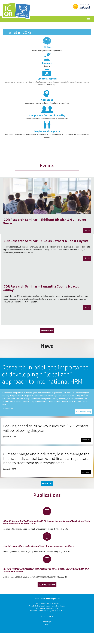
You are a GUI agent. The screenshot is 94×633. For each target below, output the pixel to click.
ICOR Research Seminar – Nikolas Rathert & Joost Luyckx (45, 241)
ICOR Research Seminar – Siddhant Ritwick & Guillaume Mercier (44, 221)
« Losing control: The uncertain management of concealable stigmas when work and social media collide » (46, 570)
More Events (47, 330)
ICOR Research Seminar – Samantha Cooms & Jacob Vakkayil (41, 288)
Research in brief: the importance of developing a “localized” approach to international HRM (45, 374)
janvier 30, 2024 (8, 408)
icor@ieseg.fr (47, 622)
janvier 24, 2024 (9, 436)
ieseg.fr (47, 624)
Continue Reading (83, 411)
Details (87, 230)
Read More (86, 440)
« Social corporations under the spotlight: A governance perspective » (38, 546)
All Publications (47, 584)
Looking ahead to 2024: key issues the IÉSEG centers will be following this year (45, 428)
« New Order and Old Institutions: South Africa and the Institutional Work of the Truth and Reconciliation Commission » (46, 522)
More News (47, 483)
